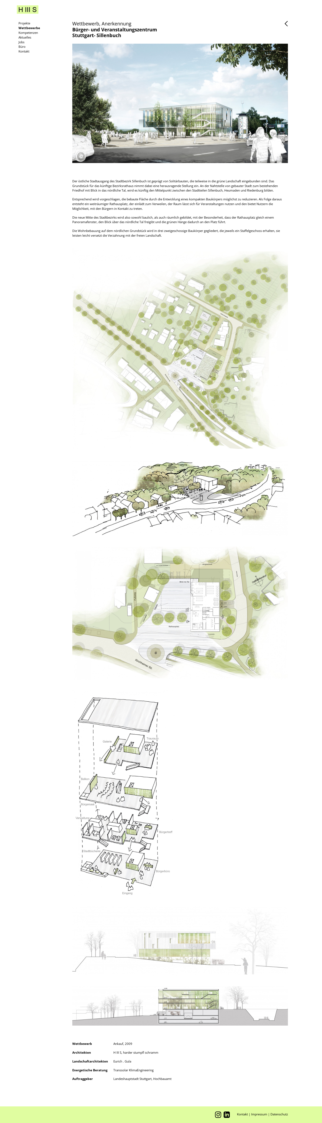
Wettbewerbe (29, 28)
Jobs (21, 42)
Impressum (259, 1114)
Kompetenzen (28, 33)
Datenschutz (279, 1114)
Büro (21, 47)
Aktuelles (24, 37)
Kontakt (23, 51)
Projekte (24, 23)
